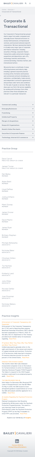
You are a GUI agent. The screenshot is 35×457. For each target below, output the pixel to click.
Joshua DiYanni (8, 197)
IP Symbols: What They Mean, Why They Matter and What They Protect (17, 344)
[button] (26, 3)
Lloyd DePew (7, 189)
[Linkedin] (17, 441)
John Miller (6, 281)
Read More (12, 339)
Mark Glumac (7, 205)
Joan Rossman (8, 296)
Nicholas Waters (8, 304)
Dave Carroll (7, 159)
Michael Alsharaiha (9, 243)
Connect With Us (17, 445)
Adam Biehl (6, 181)
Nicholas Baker (8, 250)
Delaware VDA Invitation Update (12, 362)
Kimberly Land (8, 273)
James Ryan (7, 227)
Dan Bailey (6, 174)
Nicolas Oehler (8, 289)
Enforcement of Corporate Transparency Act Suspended (16, 323)
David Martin (7, 220)
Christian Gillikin (8, 258)
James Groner (7, 212)
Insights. (28, 418)
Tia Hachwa (7, 266)
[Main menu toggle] (29, 3)
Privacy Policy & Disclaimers (17, 447)
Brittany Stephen (9, 235)
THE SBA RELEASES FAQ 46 (11, 380)
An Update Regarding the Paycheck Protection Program (17, 398)
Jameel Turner (8, 166)
